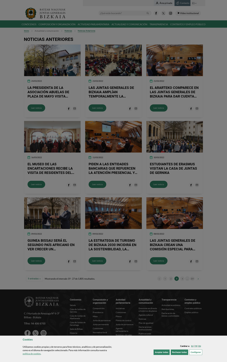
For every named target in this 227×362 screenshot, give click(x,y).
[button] (192, 346)
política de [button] (32, 353)
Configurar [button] (196, 352)
